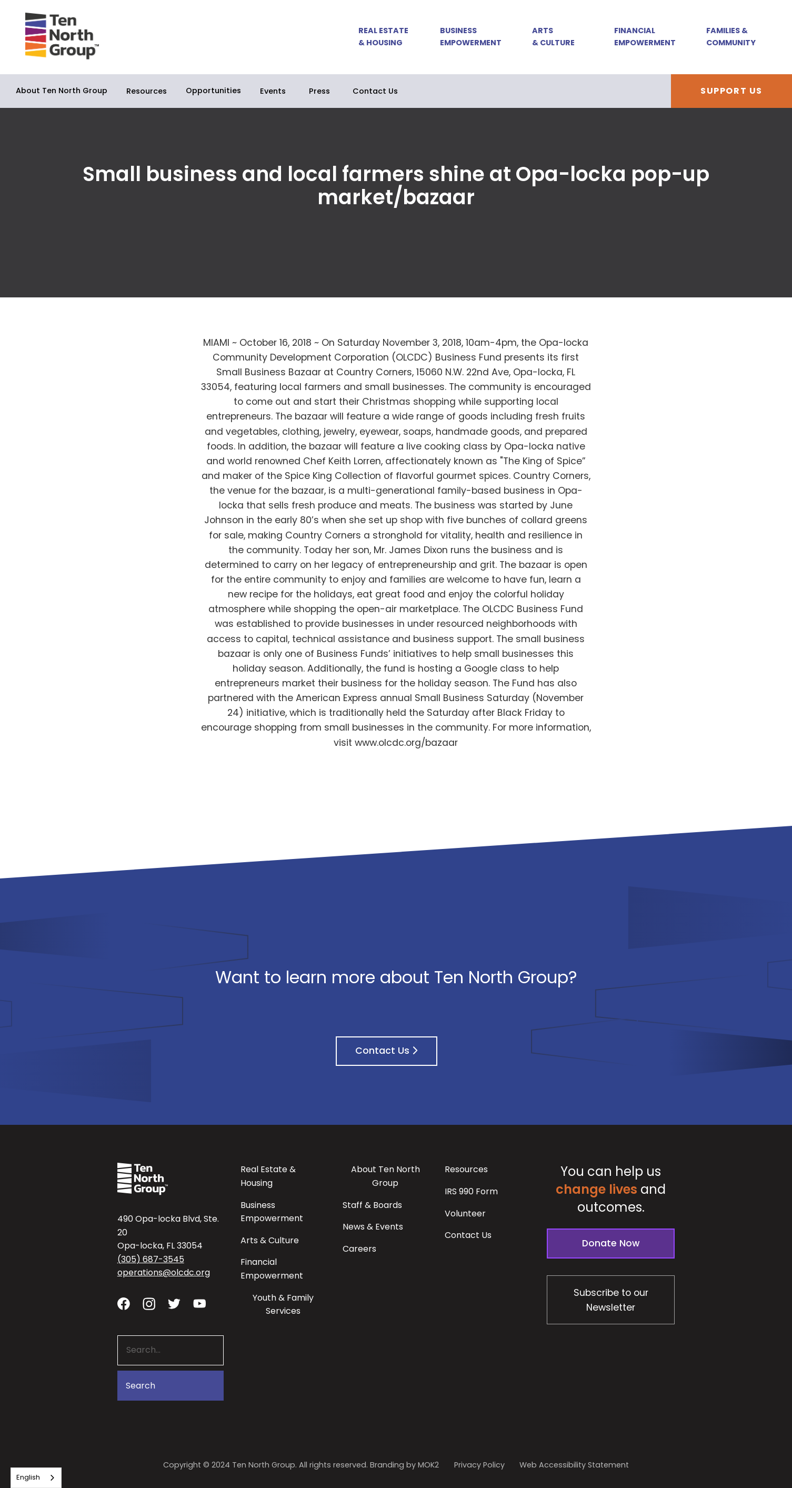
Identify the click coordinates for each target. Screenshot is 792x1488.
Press (319, 91)
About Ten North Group (61, 90)
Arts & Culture (553, 36)
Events (273, 91)
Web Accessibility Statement (574, 1465)
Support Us (731, 91)
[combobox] (36, 1477)
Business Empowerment (471, 36)
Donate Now (611, 1243)
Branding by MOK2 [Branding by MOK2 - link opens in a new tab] (404, 1465)
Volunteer (465, 1213)
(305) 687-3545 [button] (150, 1259)
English (28, 1477)
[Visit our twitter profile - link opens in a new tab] (174, 1303)
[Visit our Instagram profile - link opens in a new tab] (149, 1303)
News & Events (373, 1227)
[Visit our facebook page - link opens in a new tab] (123, 1303)
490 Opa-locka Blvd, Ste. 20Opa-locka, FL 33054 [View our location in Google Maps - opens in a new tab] (168, 1232)
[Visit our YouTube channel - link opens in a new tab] (199, 1303)
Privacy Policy (479, 1465)
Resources (146, 91)
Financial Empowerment (645, 36)
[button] (378, 37)
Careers (359, 1249)
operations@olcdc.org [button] (163, 1272)
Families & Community (731, 36)
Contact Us (375, 91)
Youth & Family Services (283, 1304)
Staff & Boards (372, 1205)
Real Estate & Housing (383, 36)
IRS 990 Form (471, 1191)
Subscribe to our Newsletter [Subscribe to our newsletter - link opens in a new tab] (611, 1300)
